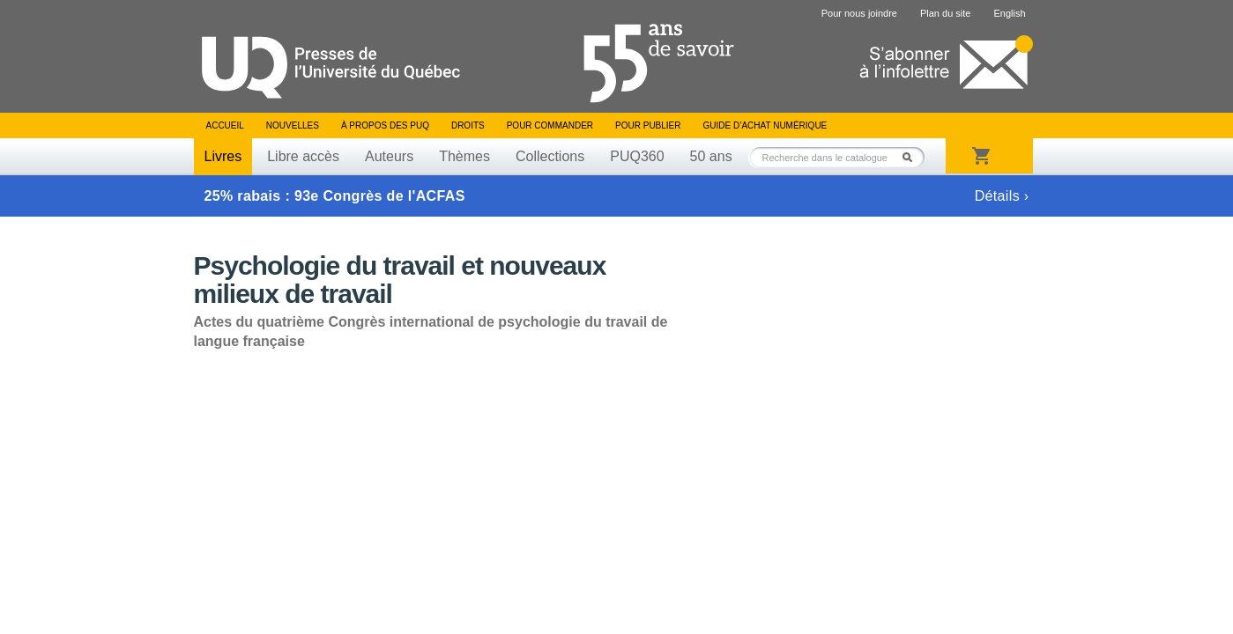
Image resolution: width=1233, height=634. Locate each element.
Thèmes (464, 156)
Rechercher (912, 157)
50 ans (711, 156)
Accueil (225, 125)
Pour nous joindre (859, 13)
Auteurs (389, 156)
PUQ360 (637, 156)
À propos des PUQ (385, 125)
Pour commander (550, 125)
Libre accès (303, 156)
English (1009, 13)
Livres (223, 156)
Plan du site (945, 13)
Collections (550, 156)
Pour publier (647, 125)
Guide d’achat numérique (765, 125)
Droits (468, 125)
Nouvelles (292, 125)
